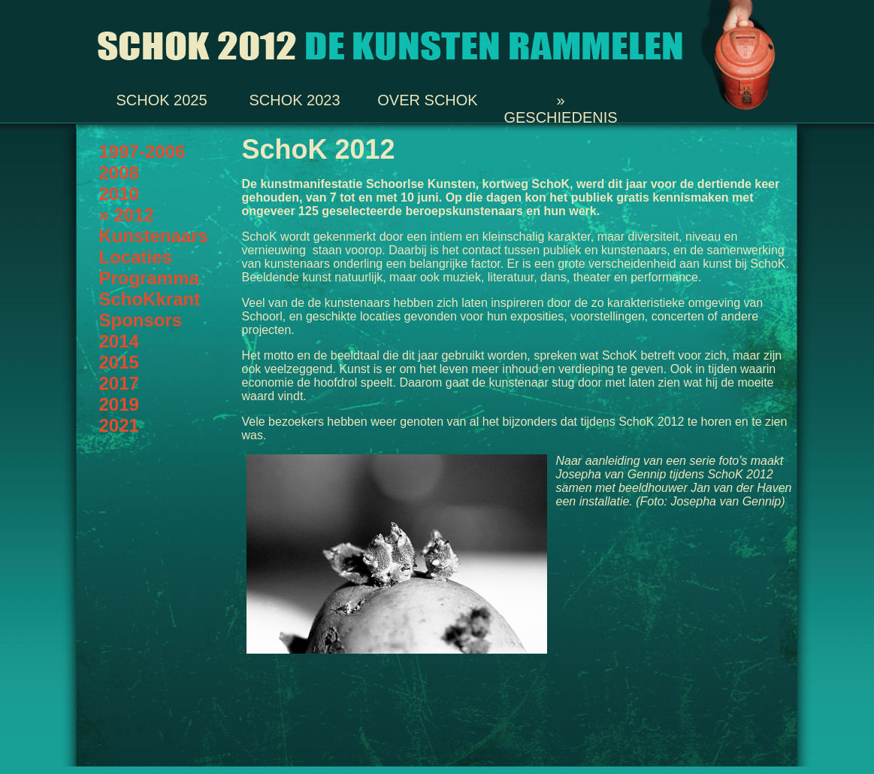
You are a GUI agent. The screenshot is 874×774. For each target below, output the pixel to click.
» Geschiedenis (560, 98)
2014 (119, 341)
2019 (119, 404)
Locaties (135, 257)
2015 (119, 362)
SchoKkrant (150, 299)
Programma (149, 278)
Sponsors (141, 320)
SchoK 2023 (294, 98)
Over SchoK (427, 98)
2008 (119, 172)
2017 (119, 383)
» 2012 (126, 215)
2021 (119, 425)
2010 (119, 194)
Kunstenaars (153, 236)
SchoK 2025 (161, 98)
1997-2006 (142, 151)
